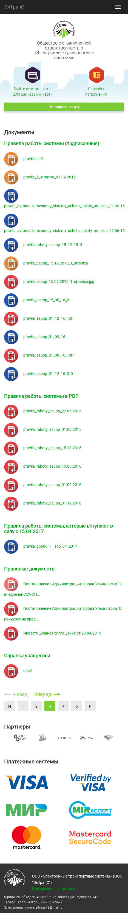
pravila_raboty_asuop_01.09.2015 (42, 429)
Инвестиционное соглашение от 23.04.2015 (52, 633)
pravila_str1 (23, 158)
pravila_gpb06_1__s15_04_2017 (40, 546)
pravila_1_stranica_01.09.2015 (40, 177)
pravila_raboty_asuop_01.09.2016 (42, 484)
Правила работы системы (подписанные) (51, 143)
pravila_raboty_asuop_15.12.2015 (42, 448)
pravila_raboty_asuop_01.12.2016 (42, 503)
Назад (16, 694)
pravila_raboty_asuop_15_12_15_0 (43, 244)
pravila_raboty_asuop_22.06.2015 (42, 411)
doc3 (18, 670)
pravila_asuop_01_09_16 (34, 337)
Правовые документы (30, 569)
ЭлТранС (14, 7)
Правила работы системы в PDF (41, 396)
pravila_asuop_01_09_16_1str (39, 355)
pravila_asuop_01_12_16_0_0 (38, 373)
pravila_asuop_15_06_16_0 (36, 300)
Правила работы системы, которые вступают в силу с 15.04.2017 (58, 528)
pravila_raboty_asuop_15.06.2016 (42, 466)
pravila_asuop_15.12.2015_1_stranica (46, 263)
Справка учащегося (27, 655)
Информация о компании (55, 888)
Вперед (47, 694)
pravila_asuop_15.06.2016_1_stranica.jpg (49, 281)
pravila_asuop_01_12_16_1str (39, 318)
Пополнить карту (64, 107)
